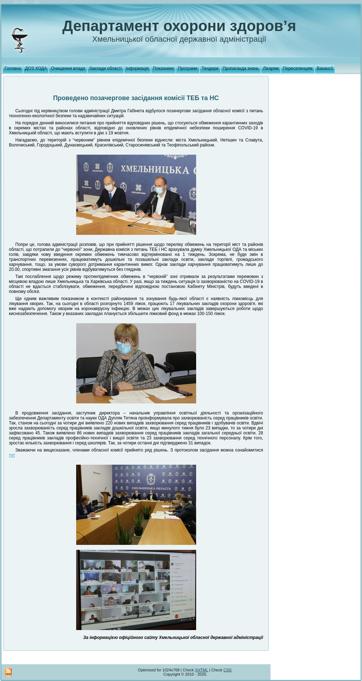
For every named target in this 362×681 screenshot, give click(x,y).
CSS (228, 670)
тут (12, 455)
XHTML (201, 670)
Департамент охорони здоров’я (179, 25)
